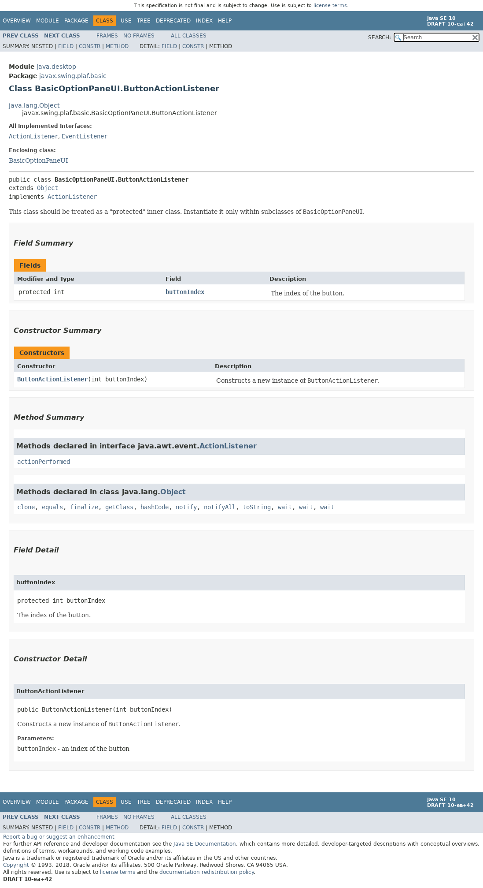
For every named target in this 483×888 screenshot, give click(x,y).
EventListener (84, 136)
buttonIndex (185, 291)
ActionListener (33, 136)
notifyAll (220, 507)
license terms (330, 5)
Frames (107, 36)
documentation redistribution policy (206, 872)
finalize (84, 507)
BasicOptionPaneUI (38, 160)
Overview (17, 21)
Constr (89, 46)
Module (47, 21)
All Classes (188, 36)
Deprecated (173, 21)
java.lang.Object (34, 105)
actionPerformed (43, 461)
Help (225, 21)
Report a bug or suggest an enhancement (58, 837)
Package (76, 21)
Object (47, 187)
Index (204, 21)
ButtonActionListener (52, 379)
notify (186, 507)
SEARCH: (379, 37)
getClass (119, 507)
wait (285, 507)
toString (257, 507)
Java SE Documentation (204, 844)
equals (52, 507)
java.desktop (56, 66)
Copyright (16, 865)
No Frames (139, 36)
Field (66, 46)
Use (126, 21)
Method (117, 46)
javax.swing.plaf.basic (73, 75)
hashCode (154, 507)
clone (26, 507)
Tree (144, 21)
